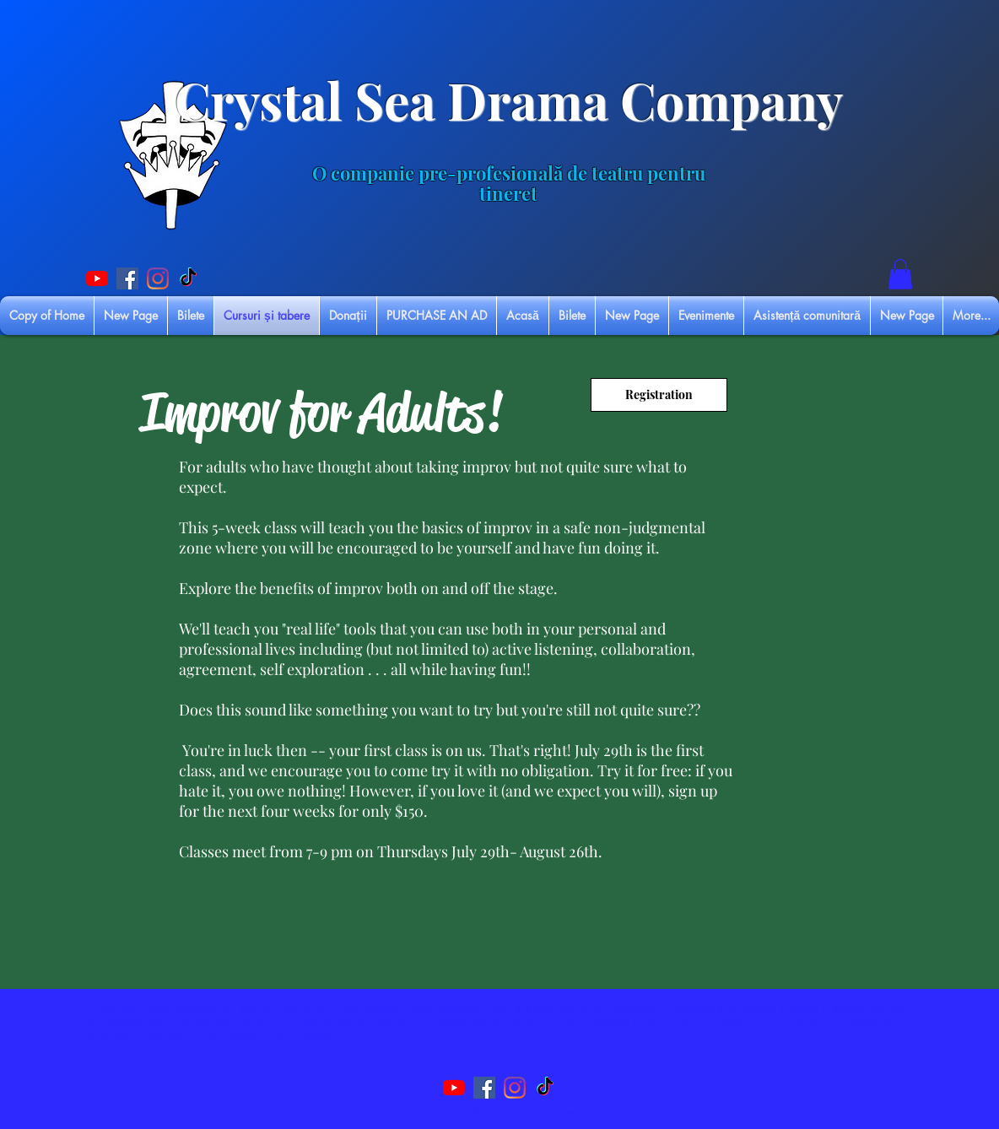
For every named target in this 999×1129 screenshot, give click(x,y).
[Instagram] (158, 278)
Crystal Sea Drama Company (509, 99)
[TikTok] (188, 278)
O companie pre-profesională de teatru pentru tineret (508, 183)
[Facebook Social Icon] (127, 278)
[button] (900, 274)
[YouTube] (97, 278)
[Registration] (659, 395)
